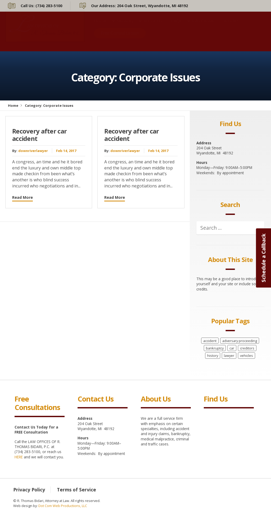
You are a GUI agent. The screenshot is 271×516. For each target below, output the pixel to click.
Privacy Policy (29, 489)
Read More (22, 197)
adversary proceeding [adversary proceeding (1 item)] (239, 340)
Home (100, 26)
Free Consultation (120, 38)
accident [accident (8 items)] (209, 340)
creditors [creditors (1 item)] (247, 348)
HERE (19, 456)
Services (125, 26)
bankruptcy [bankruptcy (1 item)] (215, 348)
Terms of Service (76, 489)
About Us (152, 26)
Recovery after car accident (39, 135)
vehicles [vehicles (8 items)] (246, 355)
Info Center (203, 26)
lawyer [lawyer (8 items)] (229, 355)
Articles (231, 26)
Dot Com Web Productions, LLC (62, 505)
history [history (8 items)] (212, 355)
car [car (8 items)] (231, 348)
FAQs (176, 26)
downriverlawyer (33, 150)
